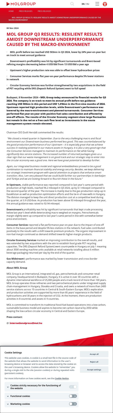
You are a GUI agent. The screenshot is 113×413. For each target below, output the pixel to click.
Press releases (25, 12)
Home (11, 12)
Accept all (94, 354)
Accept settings (94, 369)
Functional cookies (20, 396)
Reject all (94, 362)
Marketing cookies (20, 403)
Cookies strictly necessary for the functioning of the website (35, 387)
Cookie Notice (62, 378)
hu (85, 4)
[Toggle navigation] (97, 4)
